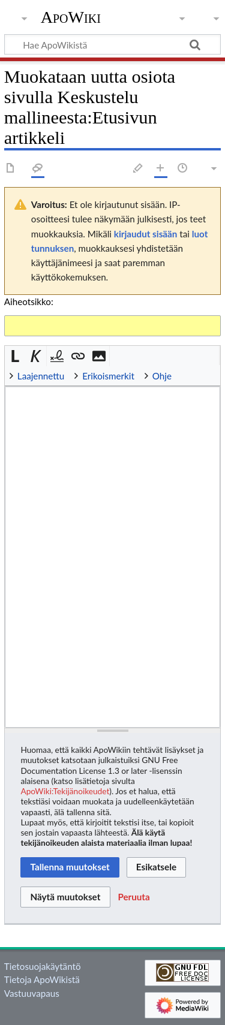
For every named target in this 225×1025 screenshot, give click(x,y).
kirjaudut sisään (145, 233)
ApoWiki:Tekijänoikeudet (64, 791)
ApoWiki (71, 17)
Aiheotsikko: (28, 301)
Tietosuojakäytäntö (42, 966)
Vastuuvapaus (31, 993)
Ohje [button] (162, 375)
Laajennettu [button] (40, 375)
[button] (15, 356)
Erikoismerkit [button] (108, 375)
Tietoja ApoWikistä (42, 979)
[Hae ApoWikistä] (112, 44)
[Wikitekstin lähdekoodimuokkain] (112, 557)
